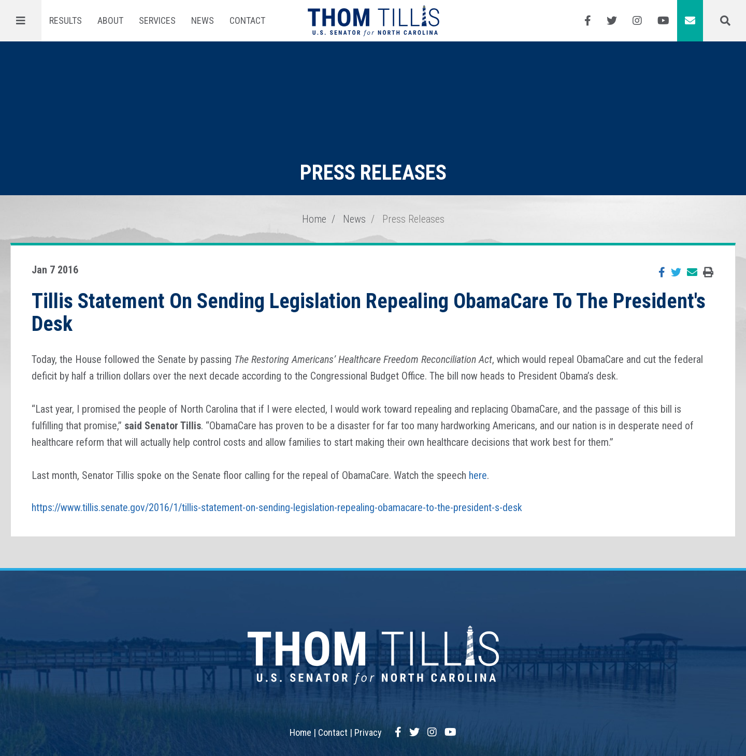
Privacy (368, 732)
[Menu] (20, 20)
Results (65, 20)
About (110, 20)
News (202, 20)
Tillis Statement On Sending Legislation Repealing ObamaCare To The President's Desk (369, 312)
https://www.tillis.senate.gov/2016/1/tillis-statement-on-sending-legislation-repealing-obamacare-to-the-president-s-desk (277, 507)
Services (157, 20)
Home (314, 219)
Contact (247, 20)
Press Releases (413, 219)
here (478, 475)
